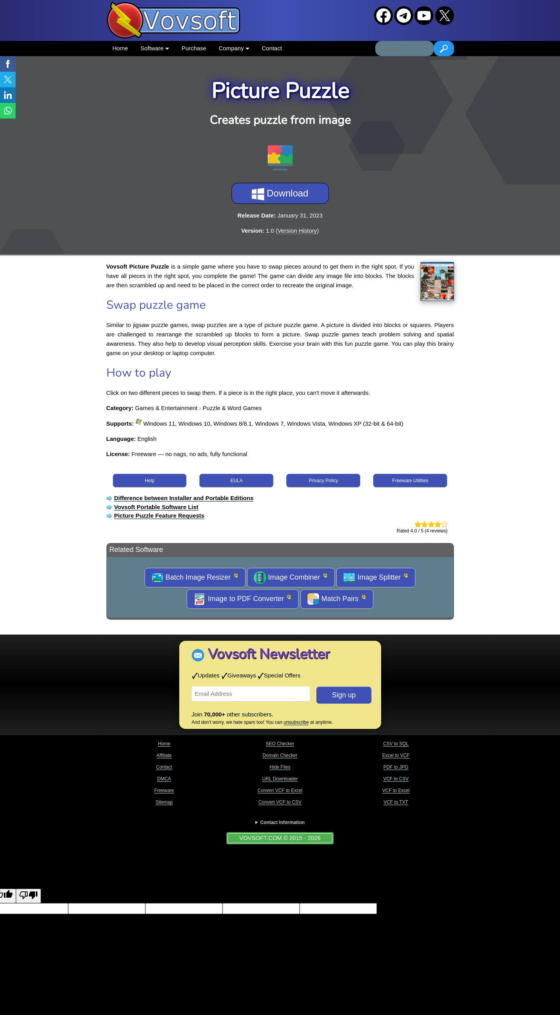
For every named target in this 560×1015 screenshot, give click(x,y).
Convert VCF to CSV (280, 802)
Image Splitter (376, 577)
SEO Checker (280, 743)
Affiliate (164, 755)
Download (280, 194)
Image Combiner (291, 577)
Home (120, 48)
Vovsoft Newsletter (269, 654)
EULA (236, 480)
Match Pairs (337, 599)
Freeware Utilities (410, 480)
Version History (297, 230)
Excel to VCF (396, 755)
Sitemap (164, 802)
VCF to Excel (396, 790)
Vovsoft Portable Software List (156, 507)
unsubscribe (296, 722)
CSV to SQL (395, 743)
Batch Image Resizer (195, 577)
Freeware (164, 790)
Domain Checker (280, 755)
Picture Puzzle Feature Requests (159, 515)
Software (155, 48)
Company (234, 48)
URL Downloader (280, 779)
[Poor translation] (28, 896)
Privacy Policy (323, 480)
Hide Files (280, 767)
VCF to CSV (395, 779)
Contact (272, 48)
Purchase (194, 48)
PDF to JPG (395, 767)
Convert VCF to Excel (280, 790)
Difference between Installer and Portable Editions (184, 498)
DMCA (164, 779)
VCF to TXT (395, 802)
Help (150, 480)
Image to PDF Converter (242, 599)
